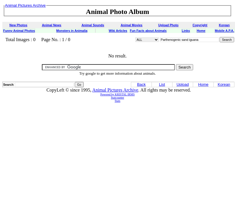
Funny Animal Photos (19, 30)
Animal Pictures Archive (115, 90)
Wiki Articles (118, 30)
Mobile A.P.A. (224, 30)
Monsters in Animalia (72, 30)
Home (201, 30)
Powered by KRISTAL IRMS (117, 94)
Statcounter (117, 97)
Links (186, 30)
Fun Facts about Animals (148, 30)
